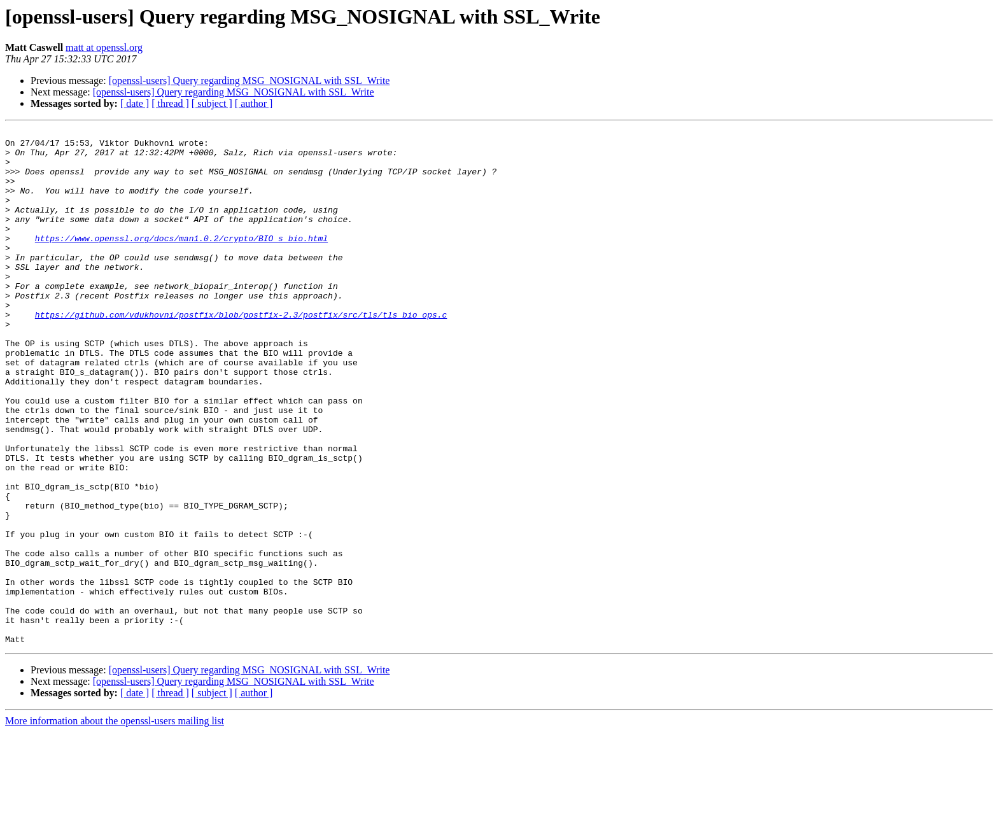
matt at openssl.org (104, 47)
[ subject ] (212, 103)
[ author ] (254, 103)
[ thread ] (170, 103)
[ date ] (134, 103)
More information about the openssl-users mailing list (114, 823)
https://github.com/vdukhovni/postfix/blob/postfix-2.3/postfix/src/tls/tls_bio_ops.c (241, 352)
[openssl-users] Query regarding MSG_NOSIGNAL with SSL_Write (249, 80)
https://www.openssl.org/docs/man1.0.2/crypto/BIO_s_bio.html (181, 261)
